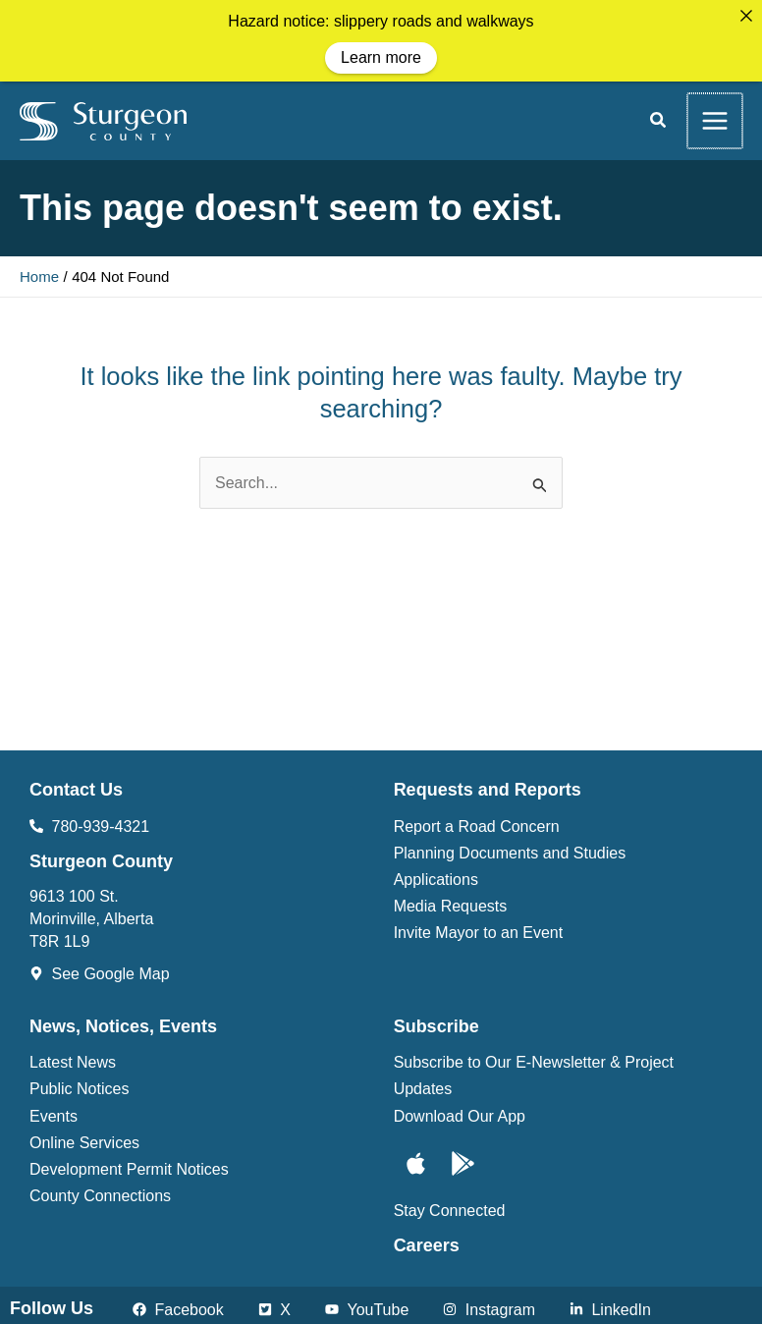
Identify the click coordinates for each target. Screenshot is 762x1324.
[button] (659, 121)
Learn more (381, 57)
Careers (427, 1243)
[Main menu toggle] (714, 118)
